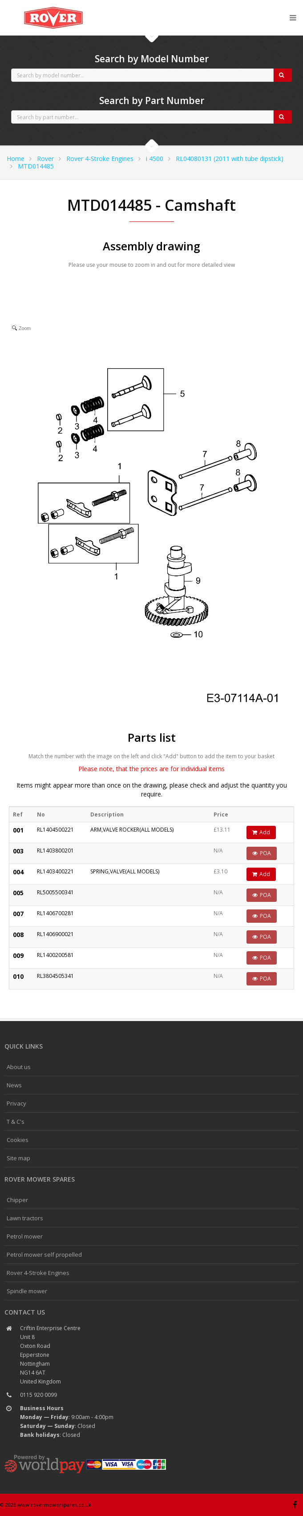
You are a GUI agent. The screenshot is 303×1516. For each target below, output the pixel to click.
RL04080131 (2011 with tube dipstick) (229, 158)
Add (261, 832)
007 (18, 913)
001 (18, 830)
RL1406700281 (55, 913)
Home (15, 158)
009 (18, 955)
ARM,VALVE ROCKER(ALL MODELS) (132, 829)
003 (18, 851)
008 (18, 934)
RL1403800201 (55, 850)
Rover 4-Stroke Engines (99, 158)
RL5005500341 (55, 892)
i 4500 (154, 158)
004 (18, 872)
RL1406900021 (55, 934)
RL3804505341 (55, 976)
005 (18, 893)
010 (18, 976)
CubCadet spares (53, 7)
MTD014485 (36, 166)
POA (261, 853)
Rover (45, 158)
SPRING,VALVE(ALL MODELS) (124, 871)
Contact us (24, 1312)
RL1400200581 (55, 955)
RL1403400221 (55, 871)
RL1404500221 (55, 829)
